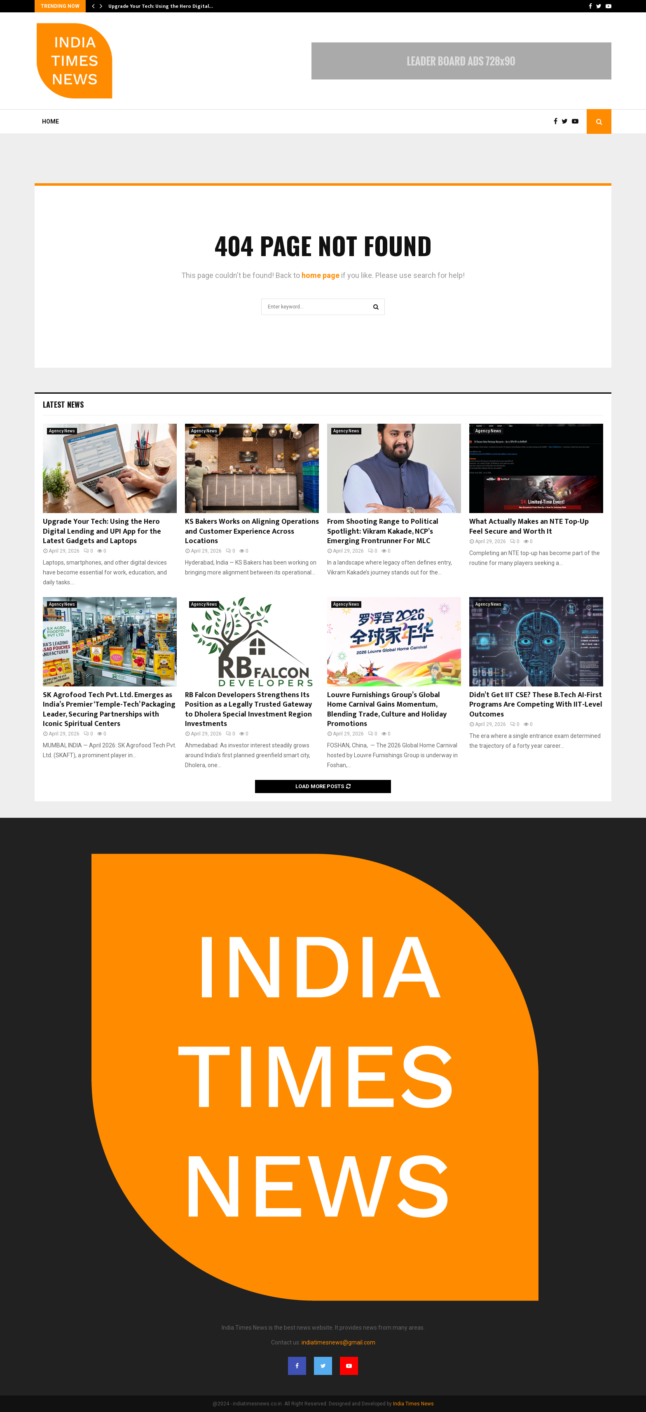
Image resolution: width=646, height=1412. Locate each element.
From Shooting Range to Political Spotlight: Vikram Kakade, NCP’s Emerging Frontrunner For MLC (382, 531)
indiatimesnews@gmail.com (338, 1342)
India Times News (413, 1404)
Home (50, 121)
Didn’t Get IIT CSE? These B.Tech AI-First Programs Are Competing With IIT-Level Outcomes (535, 705)
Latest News (63, 404)
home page (320, 275)
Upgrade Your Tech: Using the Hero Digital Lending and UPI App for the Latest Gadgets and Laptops (102, 531)
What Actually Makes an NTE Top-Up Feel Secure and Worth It (529, 526)
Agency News (62, 431)
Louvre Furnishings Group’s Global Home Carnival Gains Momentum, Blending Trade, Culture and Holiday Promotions (387, 709)
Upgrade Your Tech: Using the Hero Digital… (160, 6)
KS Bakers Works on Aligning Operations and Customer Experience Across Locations (252, 531)
